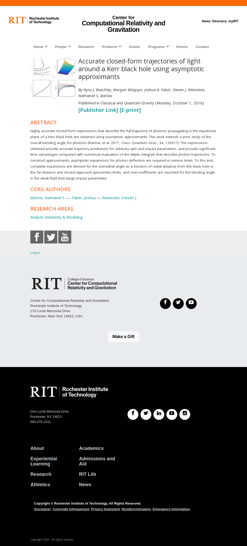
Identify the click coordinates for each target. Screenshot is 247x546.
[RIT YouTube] (171, 414)
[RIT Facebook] (133, 414)
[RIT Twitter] (145, 414)
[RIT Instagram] (184, 414)
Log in (35, 252)
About (38, 47)
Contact (202, 47)
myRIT (233, 21)
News (206, 21)
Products (109, 47)
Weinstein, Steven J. (119, 197)
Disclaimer (42, 509)
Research (86, 47)
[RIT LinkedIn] (158, 414)
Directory (219, 21)
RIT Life (87, 474)
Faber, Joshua (84, 197)
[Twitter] (178, 303)
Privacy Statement (105, 509)
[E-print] (130, 109)
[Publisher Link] (98, 109)
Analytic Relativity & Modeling (56, 217)
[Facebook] (165, 303)
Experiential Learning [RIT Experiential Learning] (44, 461)
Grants (134, 47)
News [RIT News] (85, 484)
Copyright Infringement (71, 509)
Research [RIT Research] (41, 474)
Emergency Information (171, 509)
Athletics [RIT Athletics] (40, 484)
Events (182, 47)
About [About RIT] (37, 448)
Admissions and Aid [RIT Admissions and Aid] (97, 461)
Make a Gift (123, 336)
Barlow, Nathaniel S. (47, 197)
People (60, 47)
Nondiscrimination (136, 509)
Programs (156, 47)
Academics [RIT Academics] (91, 448)
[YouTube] (191, 303)
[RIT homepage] (34, 20)
